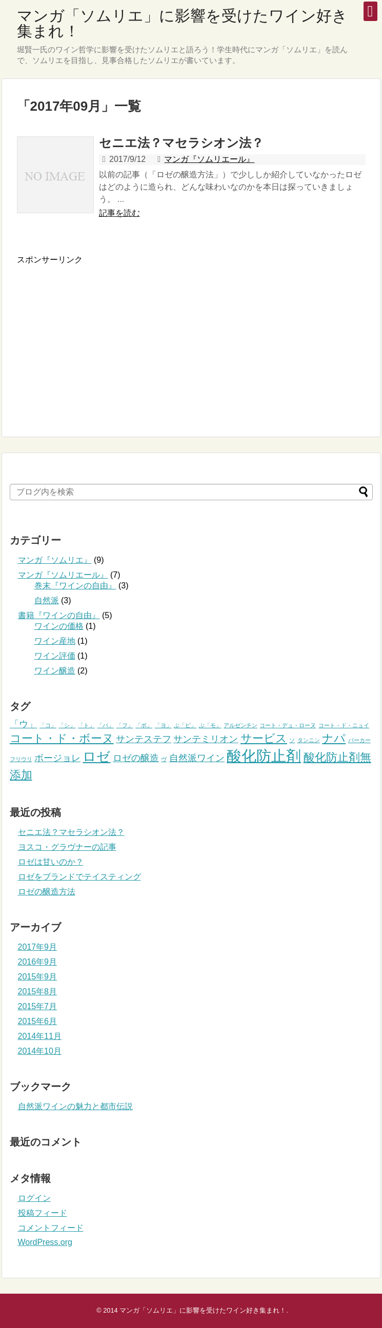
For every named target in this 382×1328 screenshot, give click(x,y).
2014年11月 (40, 1036)
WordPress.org (45, 1242)
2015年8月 (37, 991)
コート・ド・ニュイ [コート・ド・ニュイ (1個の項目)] (343, 725)
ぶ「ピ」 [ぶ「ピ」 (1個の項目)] (185, 725)
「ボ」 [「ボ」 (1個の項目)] (143, 725)
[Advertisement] (103, 337)
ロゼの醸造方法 (46, 891)
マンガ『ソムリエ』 (55, 560)
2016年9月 (37, 961)
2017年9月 (37, 947)
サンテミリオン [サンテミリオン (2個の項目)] (205, 739)
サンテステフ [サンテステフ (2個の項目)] (143, 739)
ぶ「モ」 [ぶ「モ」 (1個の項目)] (210, 725)
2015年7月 (37, 1006)
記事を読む (119, 213)
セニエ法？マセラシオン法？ (181, 143)
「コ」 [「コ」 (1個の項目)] (47, 725)
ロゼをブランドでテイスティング (79, 876)
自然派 (46, 600)
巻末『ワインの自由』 (75, 585)
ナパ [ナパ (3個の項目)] (334, 738)
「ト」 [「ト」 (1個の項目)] (86, 725)
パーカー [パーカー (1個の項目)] (359, 740)
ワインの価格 (59, 626)
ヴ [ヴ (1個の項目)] (164, 759)
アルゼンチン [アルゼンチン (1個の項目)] (240, 725)
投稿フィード (42, 1213)
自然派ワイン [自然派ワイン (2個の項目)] (197, 758)
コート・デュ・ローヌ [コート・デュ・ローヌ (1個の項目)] (287, 725)
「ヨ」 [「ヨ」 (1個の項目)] (163, 725)
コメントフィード (51, 1227)
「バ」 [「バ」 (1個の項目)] (105, 725)
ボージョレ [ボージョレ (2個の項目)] (57, 758)
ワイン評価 (54, 655)
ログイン (34, 1198)
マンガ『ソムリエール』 (209, 159)
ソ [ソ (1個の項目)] (292, 740)
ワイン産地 (54, 641)
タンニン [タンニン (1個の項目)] (308, 740)
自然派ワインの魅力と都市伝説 (75, 1106)
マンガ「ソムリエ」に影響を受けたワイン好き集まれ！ (182, 23)
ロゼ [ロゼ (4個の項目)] (96, 756)
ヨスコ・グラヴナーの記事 (67, 847)
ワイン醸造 (54, 670)
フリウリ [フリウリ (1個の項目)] (21, 759)
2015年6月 (37, 1021)
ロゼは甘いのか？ (51, 861)
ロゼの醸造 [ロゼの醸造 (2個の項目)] (136, 758)
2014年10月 (40, 1051)
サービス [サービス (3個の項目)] (263, 738)
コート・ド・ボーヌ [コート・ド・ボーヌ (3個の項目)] (62, 738)
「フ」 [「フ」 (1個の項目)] (124, 725)
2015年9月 (37, 976)
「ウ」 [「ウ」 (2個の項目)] (23, 724)
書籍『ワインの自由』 (59, 615)
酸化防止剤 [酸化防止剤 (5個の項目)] (264, 755)
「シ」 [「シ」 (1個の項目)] (66, 725)
